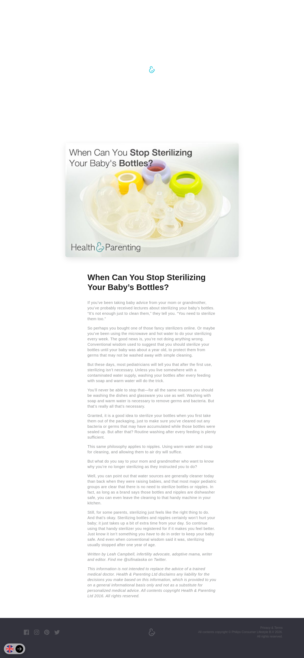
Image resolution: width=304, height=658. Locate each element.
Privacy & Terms (271, 627)
